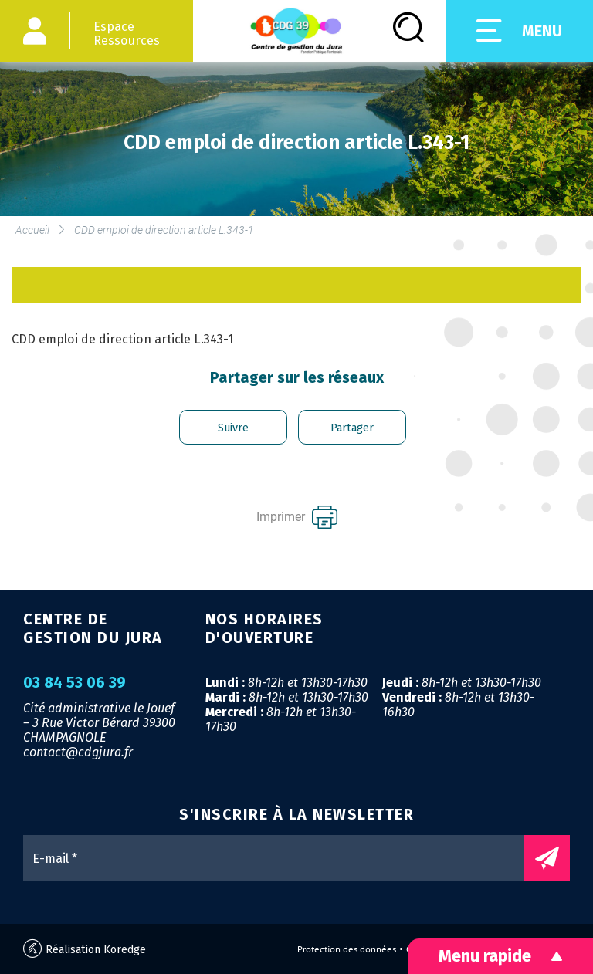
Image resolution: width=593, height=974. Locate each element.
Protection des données (346, 949)
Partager (352, 428)
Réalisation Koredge (84, 949)
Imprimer (296, 517)
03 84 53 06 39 (74, 683)
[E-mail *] (281, 858)
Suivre (233, 428)
